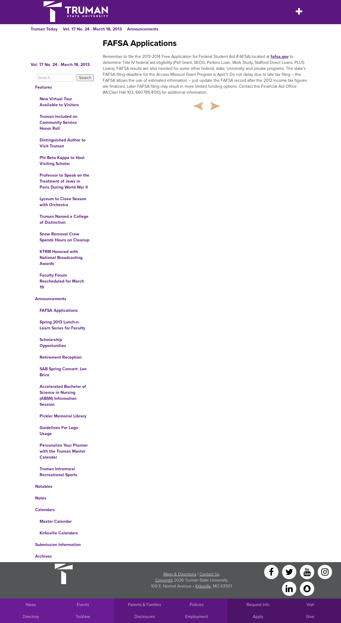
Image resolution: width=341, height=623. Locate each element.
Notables (43, 486)
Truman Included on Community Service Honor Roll (58, 122)
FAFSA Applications (59, 310)
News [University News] (31, 604)
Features (43, 87)
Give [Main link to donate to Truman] (310, 616)
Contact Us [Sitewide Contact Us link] (209, 574)
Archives (43, 556)
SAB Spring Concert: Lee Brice (63, 371)
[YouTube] (308, 571)
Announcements (142, 29)
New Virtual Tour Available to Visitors (59, 101)
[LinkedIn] (290, 588)
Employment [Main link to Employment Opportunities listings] (196, 616)
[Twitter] (290, 571)
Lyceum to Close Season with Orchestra (63, 201)
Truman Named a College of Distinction (64, 219)
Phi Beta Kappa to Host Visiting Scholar (62, 160)
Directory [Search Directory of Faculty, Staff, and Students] (31, 616)
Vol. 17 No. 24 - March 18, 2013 (92, 29)
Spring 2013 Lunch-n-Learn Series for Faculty (62, 325)
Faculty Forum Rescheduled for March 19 (62, 281)
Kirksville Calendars (59, 533)
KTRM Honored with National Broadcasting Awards (61, 257)
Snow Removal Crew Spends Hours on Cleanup (64, 237)
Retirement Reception (61, 357)
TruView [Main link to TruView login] (83, 616)
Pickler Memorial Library (63, 416)
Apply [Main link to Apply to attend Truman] (258, 616)
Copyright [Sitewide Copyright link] (164, 580)
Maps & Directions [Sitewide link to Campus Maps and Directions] (180, 574)
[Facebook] (272, 571)
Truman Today (44, 29)
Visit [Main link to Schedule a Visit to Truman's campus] (310, 604)
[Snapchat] (307, 588)
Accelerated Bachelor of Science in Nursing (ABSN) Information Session (63, 395)
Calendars (45, 509)
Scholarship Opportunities (53, 342)
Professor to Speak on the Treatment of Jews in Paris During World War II (64, 181)
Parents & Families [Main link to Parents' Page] (144, 604)
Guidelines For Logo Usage (59, 430)
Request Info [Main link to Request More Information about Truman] (258, 604)
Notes (40, 498)
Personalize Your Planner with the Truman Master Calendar (64, 451)
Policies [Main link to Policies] (196, 604)
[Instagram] (325, 571)
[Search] (56, 77)
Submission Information (58, 544)
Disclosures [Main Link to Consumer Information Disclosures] (144, 616)
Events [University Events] (83, 604)
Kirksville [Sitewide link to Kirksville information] (203, 586)
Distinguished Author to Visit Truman (62, 143)
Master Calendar (56, 521)
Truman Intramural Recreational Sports (58, 471)
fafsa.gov (280, 56)
